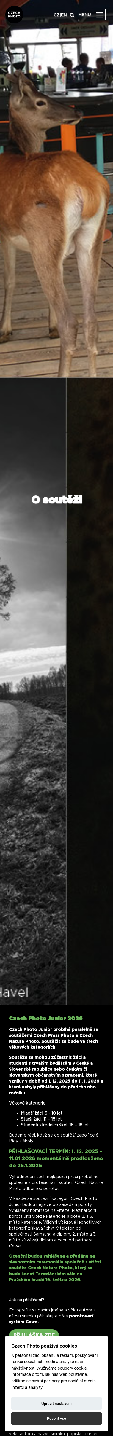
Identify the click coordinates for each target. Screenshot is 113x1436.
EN (64, 15)
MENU (84, 15)
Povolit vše (56, 1418)
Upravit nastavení (56, 1403)
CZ (56, 15)
